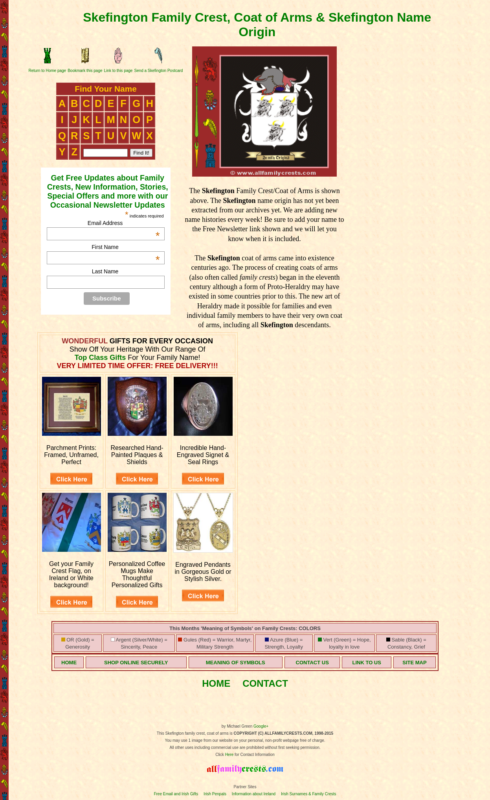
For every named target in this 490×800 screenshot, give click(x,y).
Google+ (260, 726)
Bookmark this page (85, 70)
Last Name (105, 271)
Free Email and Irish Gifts (176, 794)
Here (229, 754)
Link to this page (118, 70)
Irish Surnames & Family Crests (308, 794)
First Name (126, 247)
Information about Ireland (253, 794)
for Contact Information (254, 754)
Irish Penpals (215, 794)
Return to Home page (47, 70)
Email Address (124, 223)
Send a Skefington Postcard (158, 70)
